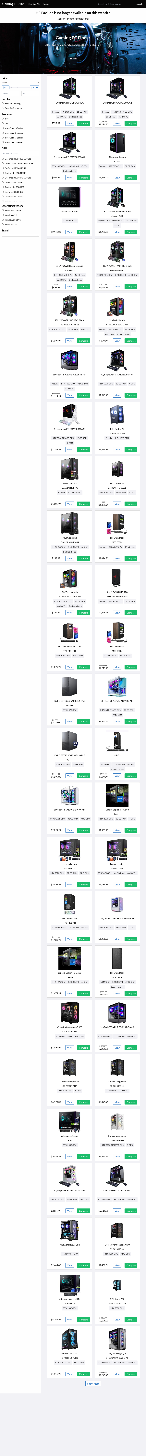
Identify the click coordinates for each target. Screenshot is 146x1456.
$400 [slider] (5, 87)
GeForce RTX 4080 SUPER (18, 158)
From (4, 82)
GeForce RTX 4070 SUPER (18, 177)
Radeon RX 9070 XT (14, 201)
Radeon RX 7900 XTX (15, 173)
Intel (7, 118)
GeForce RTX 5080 (14, 191)
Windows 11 (11, 215)
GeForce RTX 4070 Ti (15, 168)
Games (46, 4)
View (69, 123)
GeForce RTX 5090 (14, 182)
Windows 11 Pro (13, 210)
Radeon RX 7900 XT (14, 187)
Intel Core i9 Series (14, 142)
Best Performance (13, 108)
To (37, 82)
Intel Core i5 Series (14, 132)
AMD (7, 123)
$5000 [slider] (34, 87)
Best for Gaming (13, 103)
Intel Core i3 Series (14, 128)
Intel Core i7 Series (14, 137)
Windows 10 (11, 224)
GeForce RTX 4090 (14, 196)
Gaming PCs (34, 4)
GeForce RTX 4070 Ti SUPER (19, 163)
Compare (83, 123)
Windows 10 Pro (13, 219)
